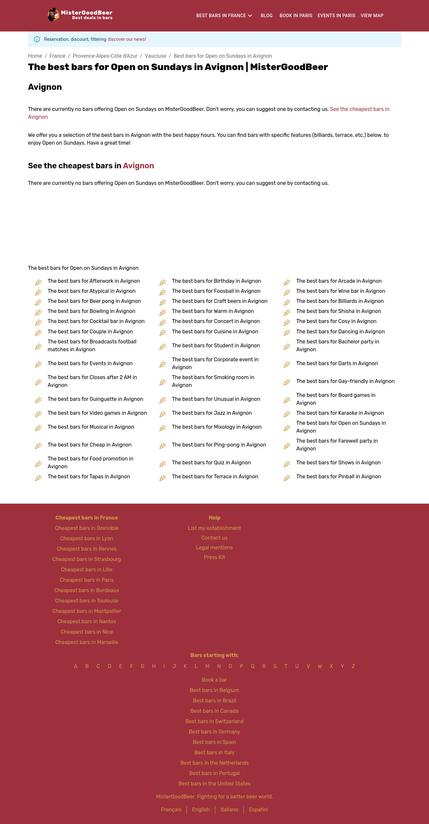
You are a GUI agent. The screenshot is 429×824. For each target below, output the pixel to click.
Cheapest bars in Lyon (86, 538)
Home (35, 56)
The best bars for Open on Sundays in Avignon (341, 427)
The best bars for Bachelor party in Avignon (337, 345)
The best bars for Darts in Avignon (337, 363)
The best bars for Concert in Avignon (216, 321)
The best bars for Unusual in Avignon (216, 399)
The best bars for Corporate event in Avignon (215, 363)
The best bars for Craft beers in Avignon (219, 301)
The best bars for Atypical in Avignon (91, 291)
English (201, 809)
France (57, 56)
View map (372, 15)
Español (258, 809)
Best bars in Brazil (214, 701)
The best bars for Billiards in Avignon (340, 301)
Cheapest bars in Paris (87, 580)
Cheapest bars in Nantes (86, 621)
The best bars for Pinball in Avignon (338, 476)
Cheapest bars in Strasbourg (86, 559)
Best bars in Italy (214, 752)
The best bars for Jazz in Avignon (212, 413)
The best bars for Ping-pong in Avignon (219, 445)
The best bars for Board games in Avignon (336, 399)
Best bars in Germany (214, 732)
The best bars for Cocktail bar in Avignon (96, 321)
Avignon (138, 165)
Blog (267, 15)
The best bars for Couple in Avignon (90, 331)
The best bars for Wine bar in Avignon (340, 291)
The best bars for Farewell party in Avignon (337, 445)
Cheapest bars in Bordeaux (86, 590)
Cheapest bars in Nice (87, 632)
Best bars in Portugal (214, 773)
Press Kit (214, 557)
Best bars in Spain (214, 742)
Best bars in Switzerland (215, 721)
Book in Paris (296, 15)
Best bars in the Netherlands (214, 763)
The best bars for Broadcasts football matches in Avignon (92, 345)
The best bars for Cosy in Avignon (336, 321)
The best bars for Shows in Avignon (338, 463)
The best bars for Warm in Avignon (213, 311)
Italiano (229, 809)
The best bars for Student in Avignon (216, 345)
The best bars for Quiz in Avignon (211, 463)
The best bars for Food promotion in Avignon (90, 463)
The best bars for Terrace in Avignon (215, 476)
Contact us (214, 538)
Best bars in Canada (214, 711)
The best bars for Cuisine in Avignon (215, 331)
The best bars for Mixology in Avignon (217, 427)
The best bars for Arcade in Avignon (339, 281)
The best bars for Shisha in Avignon (338, 311)
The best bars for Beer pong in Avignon (94, 301)
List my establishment (214, 528)
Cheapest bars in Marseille (86, 642)
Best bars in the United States (214, 784)
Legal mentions (214, 547)
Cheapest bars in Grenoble (87, 528)
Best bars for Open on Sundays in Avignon (223, 56)
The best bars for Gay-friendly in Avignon (345, 381)
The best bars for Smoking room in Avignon (213, 381)
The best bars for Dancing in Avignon (340, 331)
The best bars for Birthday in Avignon (216, 281)
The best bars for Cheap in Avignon (89, 445)
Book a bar (214, 680)
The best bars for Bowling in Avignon (91, 311)
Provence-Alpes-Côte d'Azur (105, 56)
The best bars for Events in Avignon (90, 363)
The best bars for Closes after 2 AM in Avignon (92, 381)
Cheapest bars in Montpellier (86, 611)
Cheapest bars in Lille (87, 570)
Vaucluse (155, 56)
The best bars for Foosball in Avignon (216, 291)
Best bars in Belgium (214, 690)
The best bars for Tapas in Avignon (89, 476)
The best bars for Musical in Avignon (91, 427)
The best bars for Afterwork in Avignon (94, 281)
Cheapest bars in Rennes (87, 549)
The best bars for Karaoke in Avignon (340, 413)
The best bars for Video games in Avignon (97, 413)
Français (171, 809)
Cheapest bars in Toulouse (86, 601)
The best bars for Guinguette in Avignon (95, 399)
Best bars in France (221, 15)
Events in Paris (337, 15)
